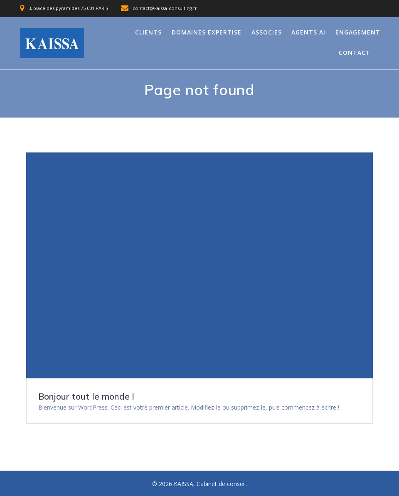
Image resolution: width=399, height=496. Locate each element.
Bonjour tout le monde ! (86, 396)
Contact (354, 52)
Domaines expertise (206, 32)
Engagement (357, 32)
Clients (148, 32)
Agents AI (308, 32)
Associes (266, 32)
